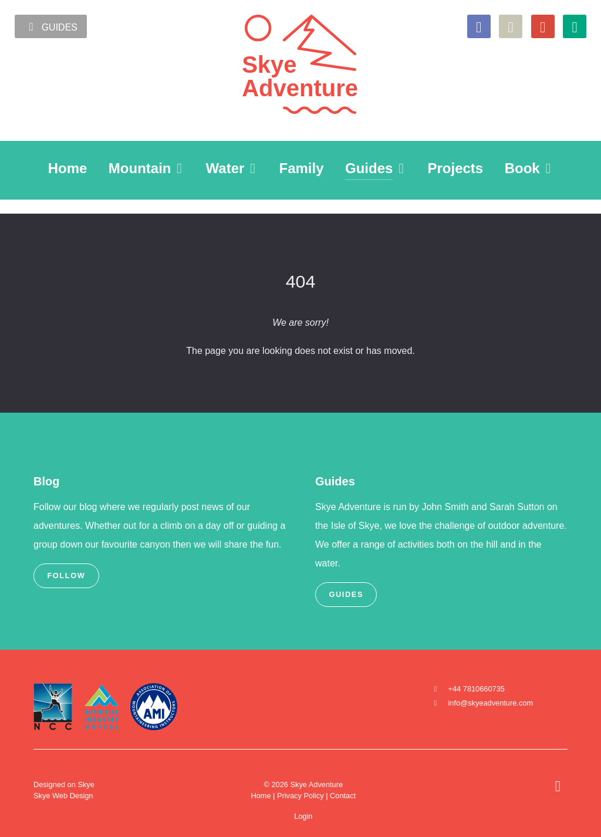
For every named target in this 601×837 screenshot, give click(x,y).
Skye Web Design (63, 795)
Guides (50, 26)
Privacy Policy (300, 795)
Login (303, 816)
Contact (343, 795)
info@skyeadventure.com (491, 702)
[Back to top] (558, 788)
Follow (66, 575)
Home (261, 795)
